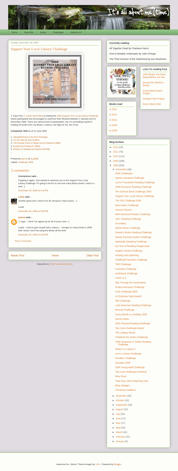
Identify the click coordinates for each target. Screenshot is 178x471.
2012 (116, 147)
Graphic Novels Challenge (128, 250)
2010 (116, 156)
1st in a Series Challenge (128, 353)
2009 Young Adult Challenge (130, 367)
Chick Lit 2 (120, 278)
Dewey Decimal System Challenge (133, 237)
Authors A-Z (76, 32)
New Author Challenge (126, 205)
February (121, 436)
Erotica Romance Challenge (129, 287)
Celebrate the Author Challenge (131, 337)
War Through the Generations (130, 282)
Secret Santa (122, 319)
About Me (28, 32)
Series (43, 32)
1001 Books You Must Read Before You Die (154, 76)
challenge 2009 (25, 162)
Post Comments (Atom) (61, 264)
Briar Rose (120, 376)
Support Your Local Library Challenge (134, 196)
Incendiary (120, 223)
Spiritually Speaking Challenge (131, 241)
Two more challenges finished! (131, 371)
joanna (21, 217)
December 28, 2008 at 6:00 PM (33, 211)
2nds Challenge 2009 (126, 291)
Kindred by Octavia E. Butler (26, 146)
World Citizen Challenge (127, 228)
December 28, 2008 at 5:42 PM (33, 190)
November (121, 395)
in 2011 (113, 114)
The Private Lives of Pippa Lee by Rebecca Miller (37, 143)
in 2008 (113, 130)
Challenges (58, 32)
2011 (116, 151)
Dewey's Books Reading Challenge (133, 232)
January (120, 441)
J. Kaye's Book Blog (33, 116)
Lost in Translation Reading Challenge (135, 182)
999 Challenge (122, 300)
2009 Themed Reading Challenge (132, 323)
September (122, 404)
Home (14, 32)
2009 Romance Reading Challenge (133, 187)
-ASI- (98, 464)
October (120, 400)
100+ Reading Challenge (128, 219)
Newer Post (17, 255)
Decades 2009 (122, 362)
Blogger (117, 464)
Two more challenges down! (129, 328)
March (119, 432)
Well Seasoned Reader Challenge (132, 214)
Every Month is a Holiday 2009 (131, 314)
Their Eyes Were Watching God (131, 381)
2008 (116, 165)
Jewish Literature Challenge (129, 178)
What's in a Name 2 (125, 349)
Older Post (92, 255)
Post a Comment (23, 241)
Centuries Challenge (125, 269)
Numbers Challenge (125, 358)
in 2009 (113, 125)
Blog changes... (123, 385)
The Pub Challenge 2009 (128, 200)
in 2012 (113, 109)
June (119, 418)
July (118, 414)
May (118, 423)
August (120, 409)
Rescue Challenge (124, 309)
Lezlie (21, 197)
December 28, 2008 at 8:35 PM (33, 234)
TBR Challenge (123, 264)
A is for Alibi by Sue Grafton (26, 140)
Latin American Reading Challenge (133, 305)
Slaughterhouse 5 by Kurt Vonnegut (30, 137)
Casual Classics (123, 209)
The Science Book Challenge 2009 (133, 191)
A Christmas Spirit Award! (128, 296)
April (118, 427)
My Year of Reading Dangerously (132, 246)
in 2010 (113, 120)
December (121, 169)
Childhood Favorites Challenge (131, 259)
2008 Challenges (124, 173)
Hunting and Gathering (127, 255)
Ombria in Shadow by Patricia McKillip (31, 149)
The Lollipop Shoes (125, 332)
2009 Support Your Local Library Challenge (77, 116)
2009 (116, 161)
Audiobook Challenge (126, 273)
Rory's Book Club (152, 104)
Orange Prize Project (154, 98)
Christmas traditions (125, 390)
